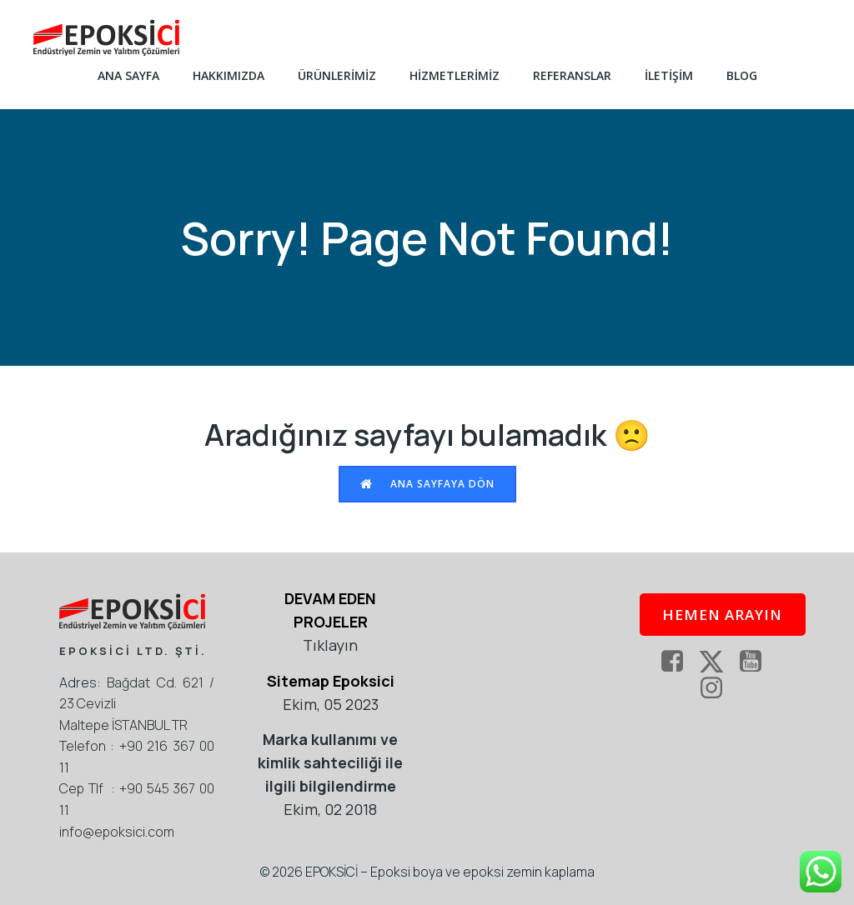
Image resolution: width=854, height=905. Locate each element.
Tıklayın (330, 645)
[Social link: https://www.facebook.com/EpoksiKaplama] (678, 661)
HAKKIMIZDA (228, 75)
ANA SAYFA (128, 75)
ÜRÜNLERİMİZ (337, 75)
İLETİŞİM (669, 75)
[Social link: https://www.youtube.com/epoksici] (756, 661)
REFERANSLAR (572, 75)
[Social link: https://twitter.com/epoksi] (717, 661)
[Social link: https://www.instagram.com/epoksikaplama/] (717, 688)
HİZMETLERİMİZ (454, 75)
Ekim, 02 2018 (330, 809)
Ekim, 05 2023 (331, 704)
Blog (741, 75)
